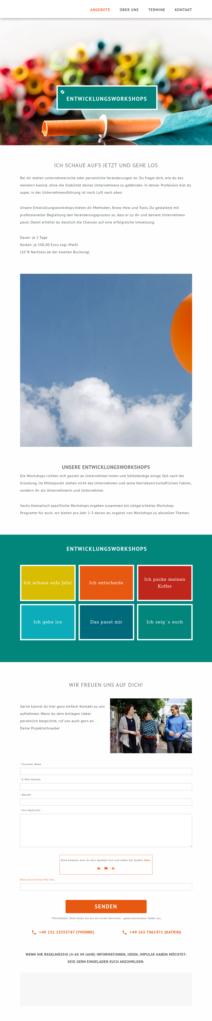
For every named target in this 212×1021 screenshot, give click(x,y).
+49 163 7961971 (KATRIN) (155, 932)
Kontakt (183, 9)
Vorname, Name (106, 769)
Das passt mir (106, 622)
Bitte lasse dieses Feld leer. (37, 879)
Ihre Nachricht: (106, 829)
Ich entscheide (106, 583)
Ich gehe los (47, 622)
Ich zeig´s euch (165, 622)
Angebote (100, 9)
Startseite (42, 9)
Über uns (129, 9)
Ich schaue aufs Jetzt (48, 583)
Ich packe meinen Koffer (164, 583)
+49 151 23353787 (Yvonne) (66, 932)
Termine (156, 9)
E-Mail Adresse (106, 784)
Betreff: (106, 800)
